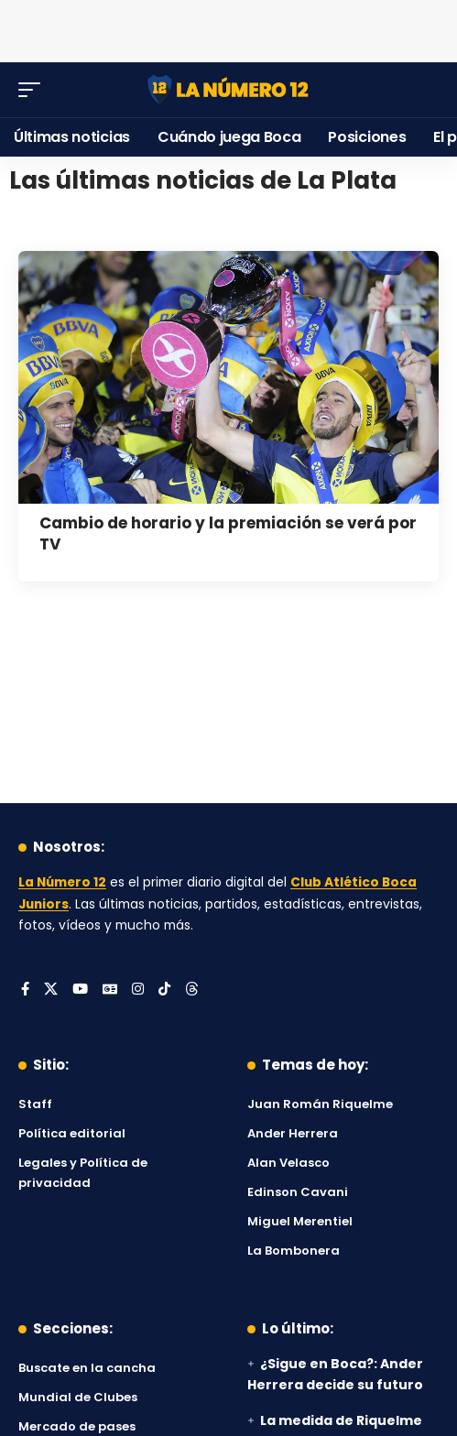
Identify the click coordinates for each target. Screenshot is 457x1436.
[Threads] (191, 990)
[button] (33, 89)
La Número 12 (62, 882)
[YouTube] (80, 990)
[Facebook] (25, 990)
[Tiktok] (164, 990)
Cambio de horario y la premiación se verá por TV (228, 534)
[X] (50, 990)
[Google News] (110, 990)
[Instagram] (138, 990)
